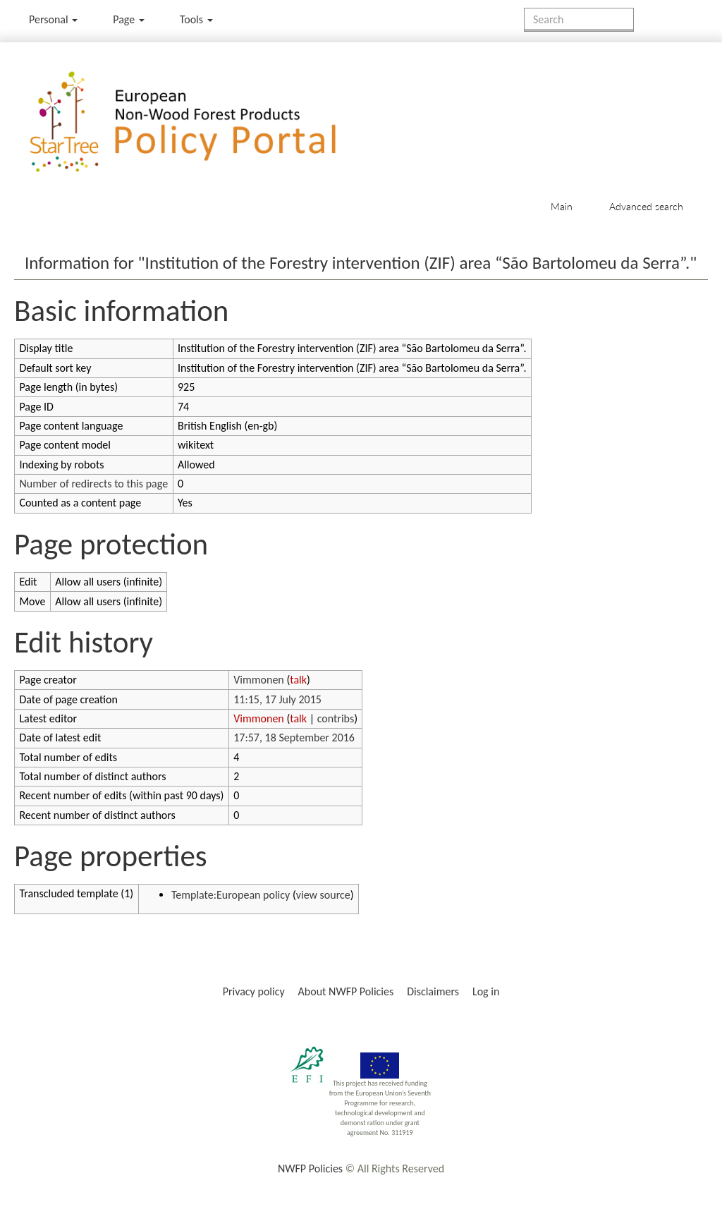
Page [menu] (129, 19)
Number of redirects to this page (93, 483)
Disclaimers (433, 991)
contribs (336, 718)
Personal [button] (53, 19)
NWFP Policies (310, 1168)
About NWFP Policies (346, 991)
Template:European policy (230, 895)
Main (562, 206)
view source (323, 895)
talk (298, 679)
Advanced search (646, 206)
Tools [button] (196, 19)
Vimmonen (258, 679)
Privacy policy (254, 991)
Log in (485, 991)
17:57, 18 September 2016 (294, 737)
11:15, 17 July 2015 (277, 699)
